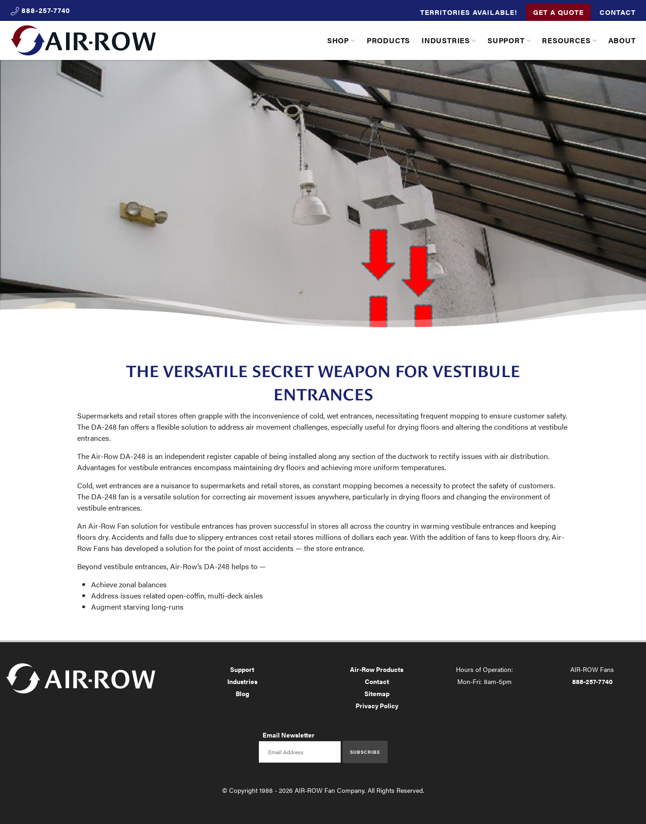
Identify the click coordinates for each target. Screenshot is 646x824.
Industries (446, 40)
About (622, 40)
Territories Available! (468, 12)
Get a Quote (558, 12)
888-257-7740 (592, 681)
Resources (566, 40)
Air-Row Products (376, 669)
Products (388, 40)
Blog (242, 693)
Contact (618, 12)
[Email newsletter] (299, 752)
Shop (338, 40)
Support (506, 40)
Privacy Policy (377, 705)
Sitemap (376, 693)
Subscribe (365, 752)
